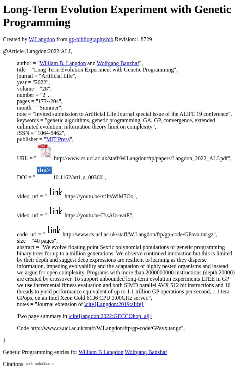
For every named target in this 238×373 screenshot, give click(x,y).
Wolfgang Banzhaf (118, 63)
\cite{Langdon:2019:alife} (114, 304)
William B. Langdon (62, 63)
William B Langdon (101, 352)
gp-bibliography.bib (91, 39)
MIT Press (58, 139)
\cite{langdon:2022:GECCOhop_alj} (110, 316)
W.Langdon (42, 39)
